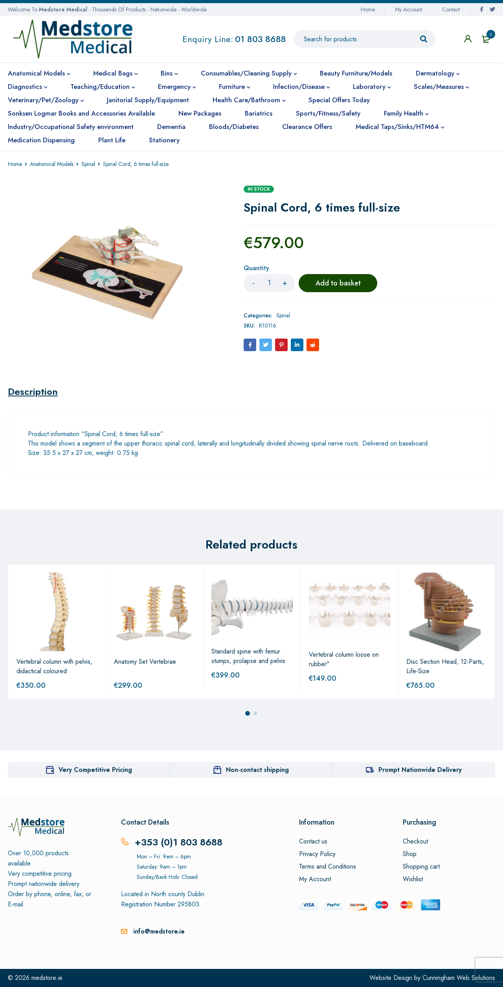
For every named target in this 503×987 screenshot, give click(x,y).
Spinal (88, 164)
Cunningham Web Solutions (458, 977)
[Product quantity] (269, 283)
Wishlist (413, 879)
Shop (410, 854)
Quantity (256, 268)
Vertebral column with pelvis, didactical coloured (54, 666)
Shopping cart (421, 867)
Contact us (313, 841)
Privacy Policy (317, 854)
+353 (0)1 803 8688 (178, 842)
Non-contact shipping (257, 769)
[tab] (33, 392)
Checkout (415, 841)
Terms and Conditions (327, 867)
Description (33, 392)
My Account (408, 9)
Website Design (390, 977)
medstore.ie (46, 977)
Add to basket (338, 283)
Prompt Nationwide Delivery (420, 769)
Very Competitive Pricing (95, 769)
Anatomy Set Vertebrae (145, 661)
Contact (451, 9)
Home (368, 9)
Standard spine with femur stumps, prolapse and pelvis (248, 656)
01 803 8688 (260, 39)
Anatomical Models (51, 164)
